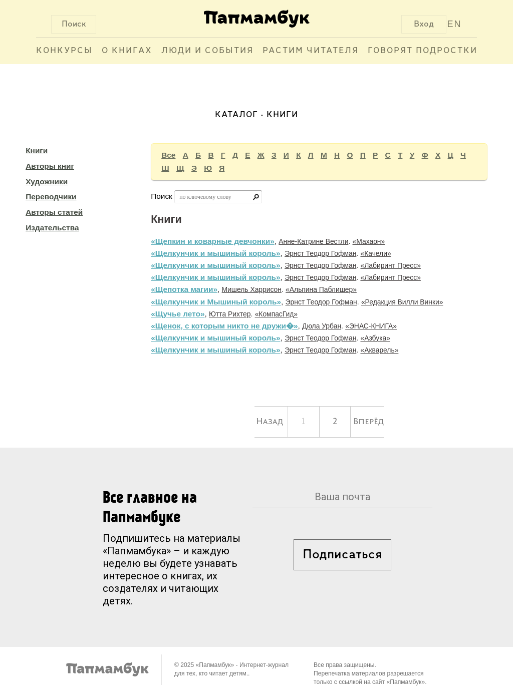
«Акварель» (379, 350)
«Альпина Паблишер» (321, 289)
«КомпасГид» (276, 314)
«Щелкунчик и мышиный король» (215, 253)
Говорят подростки (422, 51)
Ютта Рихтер (229, 314)
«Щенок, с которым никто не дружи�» (224, 325)
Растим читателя (311, 51)
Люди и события (207, 51)
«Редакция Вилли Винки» (402, 302)
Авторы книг (50, 166)
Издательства (52, 227)
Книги (37, 150)
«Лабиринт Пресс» (390, 265)
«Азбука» (375, 338)
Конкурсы (64, 51)
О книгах (127, 51)
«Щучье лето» (177, 313)
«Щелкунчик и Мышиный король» (216, 301)
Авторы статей (54, 212)
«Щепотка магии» (184, 289)
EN (454, 24)
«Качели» (375, 253)
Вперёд (368, 421)
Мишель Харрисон (252, 289)
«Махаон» (369, 241)
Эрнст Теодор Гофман (320, 253)
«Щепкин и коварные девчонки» (213, 241)
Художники (47, 181)
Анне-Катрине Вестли (313, 241)
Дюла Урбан (321, 326)
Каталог (236, 115)
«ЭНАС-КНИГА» (371, 326)
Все (168, 155)
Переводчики (51, 196)
